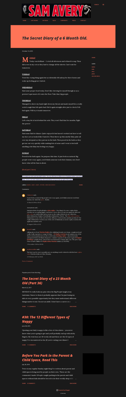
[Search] (96, 5)
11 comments (31, 306)
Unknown (30, 195)
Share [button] (93, 57)
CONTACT (82, 20)
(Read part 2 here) (29, 170)
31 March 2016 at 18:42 (34, 202)
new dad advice (96, 76)
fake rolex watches (73, 216)
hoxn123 (29, 229)
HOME (23, 20)
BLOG (53, 20)
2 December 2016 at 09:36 (35, 244)
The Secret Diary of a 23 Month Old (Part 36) (46, 280)
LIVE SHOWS (33, 20)
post (42, 200)
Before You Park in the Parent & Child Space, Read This (47, 357)
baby (93, 69)
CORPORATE (63, 20)
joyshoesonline (31, 249)
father (93, 74)
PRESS (73, 20)
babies (93, 67)
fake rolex (30, 214)
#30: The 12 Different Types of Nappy (45, 319)
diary (93, 71)
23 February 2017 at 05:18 (35, 257)
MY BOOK (44, 20)
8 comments (31, 383)
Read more (73, 306)
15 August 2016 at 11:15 (34, 224)
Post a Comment (27, 261)
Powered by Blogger (63, 390)
